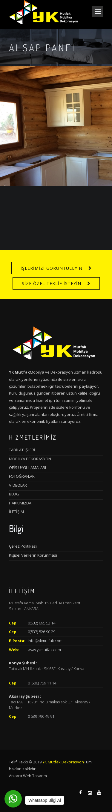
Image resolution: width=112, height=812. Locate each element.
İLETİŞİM (16, 511)
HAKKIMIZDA (20, 503)
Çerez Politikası (23, 546)
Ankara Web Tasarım (28, 775)
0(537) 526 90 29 (41, 631)
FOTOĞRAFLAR (22, 476)
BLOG (14, 494)
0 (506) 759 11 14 (42, 683)
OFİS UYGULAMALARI (27, 467)
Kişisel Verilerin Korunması (33, 555)
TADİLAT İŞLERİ (22, 450)
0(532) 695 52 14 (41, 623)
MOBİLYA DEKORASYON (30, 459)
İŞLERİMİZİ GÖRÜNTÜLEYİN (51, 268)
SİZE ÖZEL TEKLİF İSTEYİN (51, 283)
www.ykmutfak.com (44, 649)
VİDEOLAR (18, 485)
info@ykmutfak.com (45, 640)
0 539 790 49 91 (41, 716)
